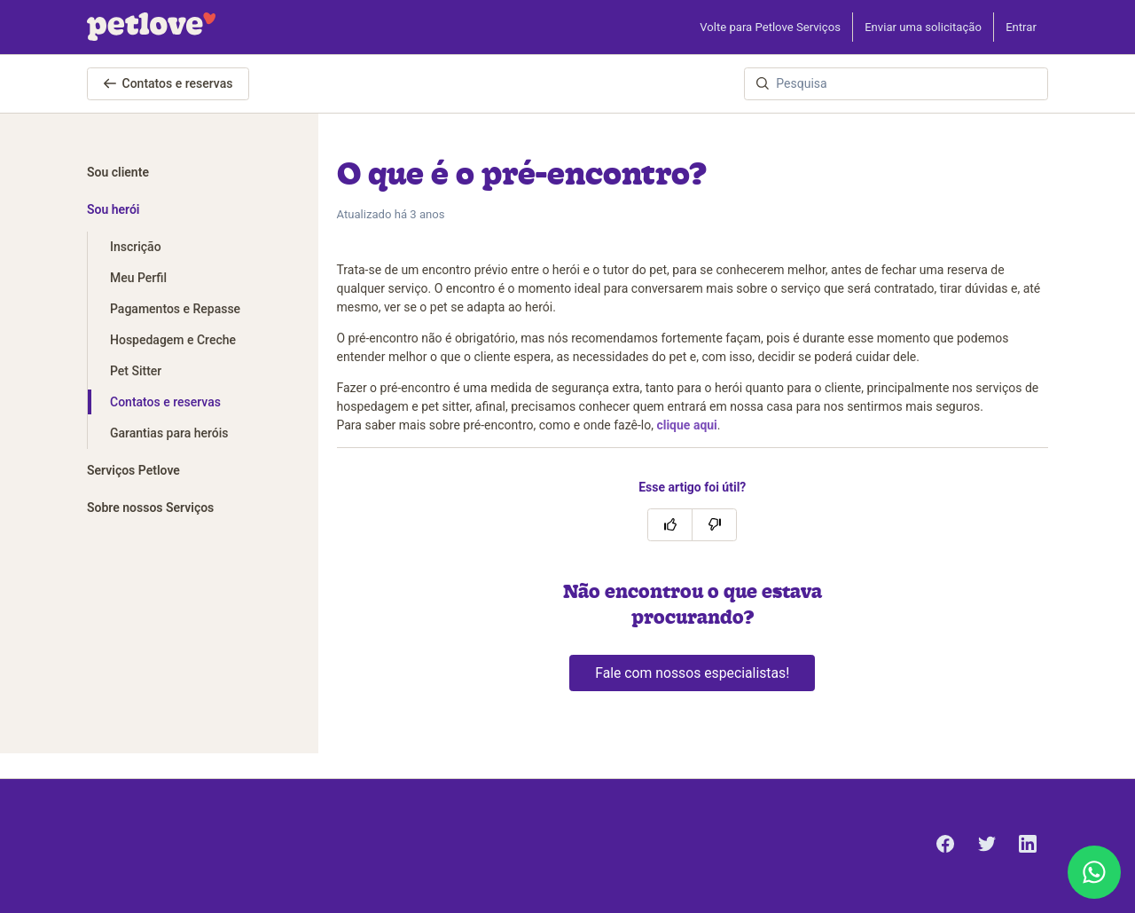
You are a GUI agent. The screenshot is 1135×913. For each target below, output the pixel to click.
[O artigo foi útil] (670, 524)
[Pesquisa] (896, 83)
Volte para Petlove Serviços (770, 27)
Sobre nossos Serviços (150, 507)
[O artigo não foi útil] (714, 524)
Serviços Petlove (133, 470)
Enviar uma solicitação (923, 27)
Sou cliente (118, 172)
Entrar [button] (1021, 27)
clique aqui (686, 425)
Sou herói (113, 209)
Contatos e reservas (168, 83)
